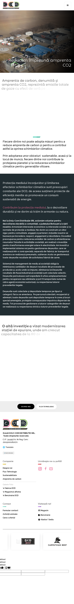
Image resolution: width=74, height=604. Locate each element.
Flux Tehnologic (10, 472)
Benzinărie (45, 515)
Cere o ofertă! (9, 518)
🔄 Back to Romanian (8, 453)
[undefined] (7, 568)
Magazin (44, 510)
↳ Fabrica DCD (9, 488)
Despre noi (7, 468)
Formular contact (10, 510)
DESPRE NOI (26, 406)
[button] (67, 5)
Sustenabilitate (10, 475)
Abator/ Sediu (47, 519)
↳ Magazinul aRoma (12, 492)
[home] (11, 4)
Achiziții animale (10, 514)
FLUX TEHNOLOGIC (46, 406)
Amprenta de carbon (12, 479)
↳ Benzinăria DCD (10, 495)
